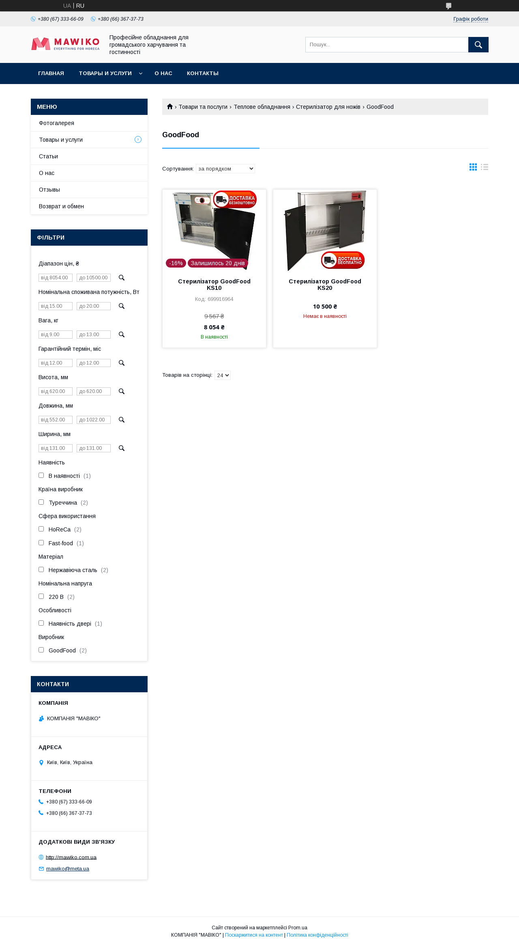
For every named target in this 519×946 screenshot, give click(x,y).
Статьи (48, 156)
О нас (163, 73)
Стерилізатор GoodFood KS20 (325, 284)
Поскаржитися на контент (254, 935)
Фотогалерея (56, 123)
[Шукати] (478, 44)
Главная (51, 73)
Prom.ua (297, 928)
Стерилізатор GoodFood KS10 (214, 284)
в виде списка (484, 169)
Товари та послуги (202, 107)
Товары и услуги (105, 73)
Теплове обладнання (262, 107)
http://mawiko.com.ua (71, 857)
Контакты (203, 73)
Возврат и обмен (61, 206)
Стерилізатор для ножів (328, 107)
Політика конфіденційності (317, 935)
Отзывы (49, 189)
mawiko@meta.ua (67, 869)
